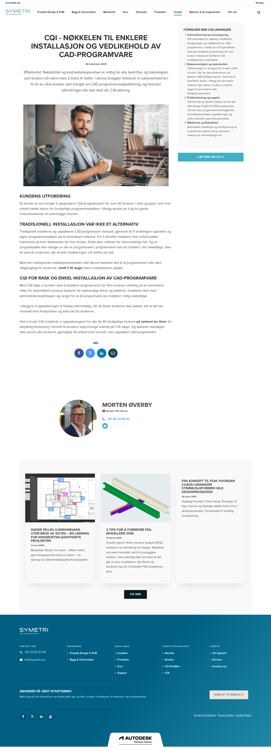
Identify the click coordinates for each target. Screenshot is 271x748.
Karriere (217, 659)
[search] (258, 12)
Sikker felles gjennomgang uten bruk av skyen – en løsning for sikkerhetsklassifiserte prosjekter (60, 535)
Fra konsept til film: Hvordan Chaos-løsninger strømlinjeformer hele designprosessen (208, 486)
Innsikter (122, 653)
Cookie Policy (243, 715)
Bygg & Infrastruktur (84, 12)
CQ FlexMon (172, 666)
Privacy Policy (226, 715)
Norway (260, 2)
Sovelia (169, 659)
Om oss (232, 12)
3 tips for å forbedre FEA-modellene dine (129, 531)
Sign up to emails (227, 694)
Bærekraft (109, 12)
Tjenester (141, 12)
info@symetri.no (34, 660)
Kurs (125, 12)
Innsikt (178, 12)
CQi (167, 673)
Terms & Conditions (205, 715)
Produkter (160, 12)
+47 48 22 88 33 (118, 419)
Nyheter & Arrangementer (204, 12)
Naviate (169, 653)
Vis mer (135, 594)
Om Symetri (219, 653)
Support (122, 673)
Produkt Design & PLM (50, 12)
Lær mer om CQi (209, 157)
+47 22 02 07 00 (35, 652)
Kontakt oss (219, 666)
